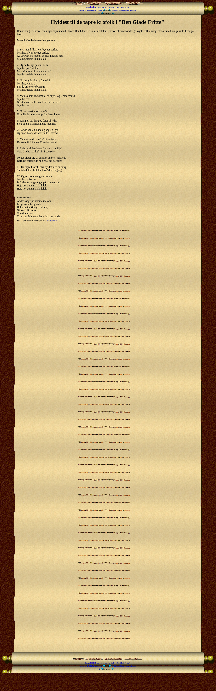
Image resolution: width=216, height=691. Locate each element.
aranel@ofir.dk (52, 220)
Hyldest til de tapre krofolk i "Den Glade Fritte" (112, 7)
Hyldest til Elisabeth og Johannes (122, 10)
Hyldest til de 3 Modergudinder (92, 10)
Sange (87, 7)
